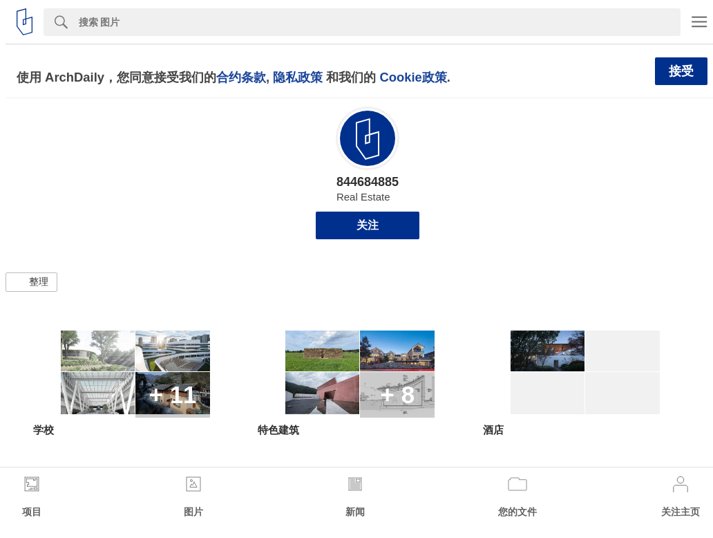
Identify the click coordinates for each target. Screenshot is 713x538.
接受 (681, 71)
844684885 (367, 182)
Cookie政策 (412, 77)
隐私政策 (298, 77)
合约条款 (241, 77)
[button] (31, 282)
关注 (367, 225)
